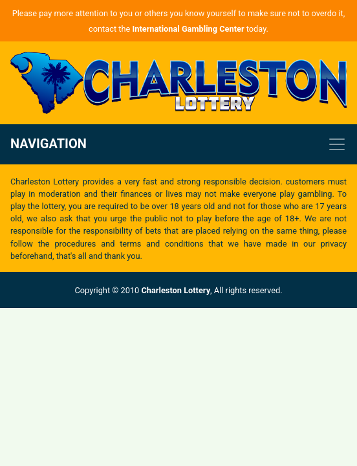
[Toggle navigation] (178, 144)
